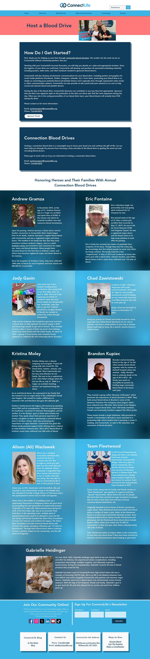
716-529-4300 (64, 643)
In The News (33, 643)
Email (107, 610)
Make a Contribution (115, 647)
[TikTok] (58, 621)
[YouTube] (53, 621)
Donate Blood (115, 642)
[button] (97, 30)
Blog (33, 645)
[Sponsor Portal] (33, 116)
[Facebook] (31, 621)
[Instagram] (36, 621)
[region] (75, 5)
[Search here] (116, 8)
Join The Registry (115, 644)
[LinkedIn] (47, 621)
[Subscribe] (119, 621)
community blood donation (77, 58)
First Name (79, 610)
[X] (42, 621)
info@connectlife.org (63, 645)
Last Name (95, 610)
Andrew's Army (18, 246)
